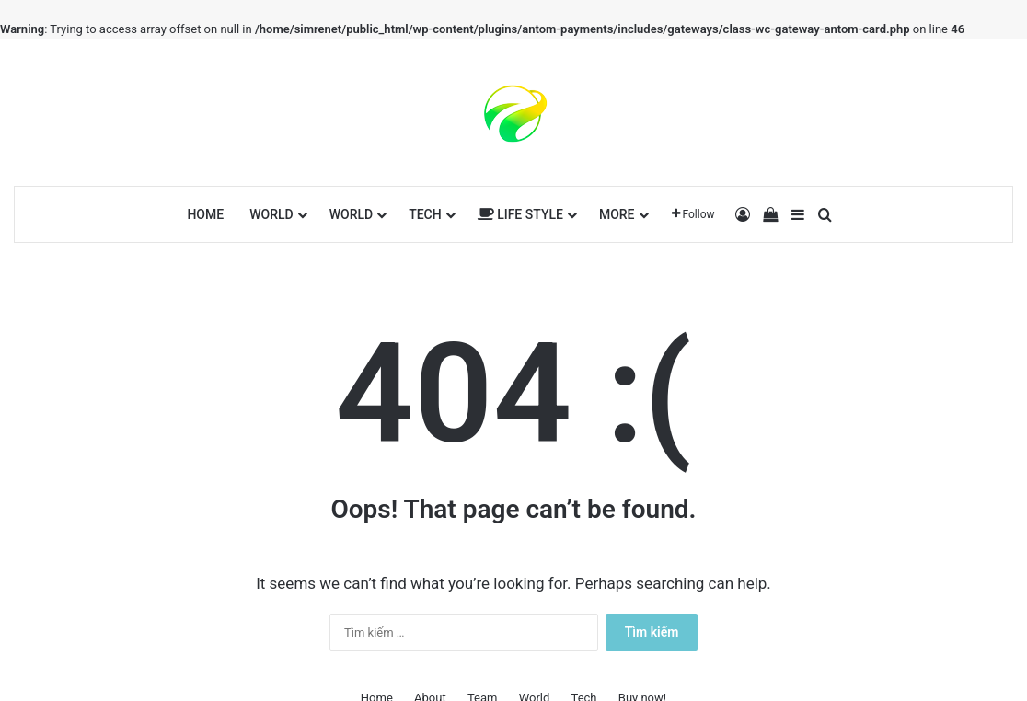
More (617, 214)
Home (205, 214)
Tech (425, 214)
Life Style (520, 214)
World (271, 214)
